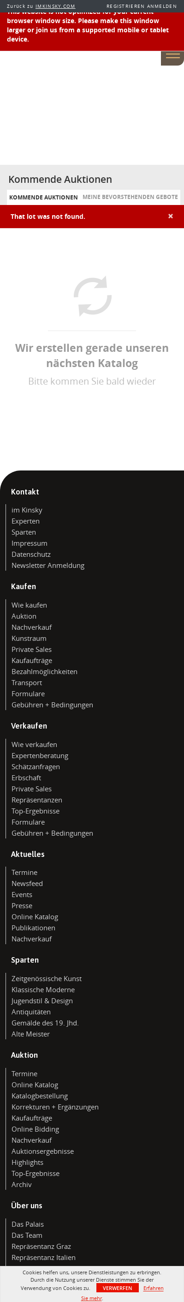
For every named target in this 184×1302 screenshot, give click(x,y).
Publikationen (33, 927)
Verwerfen (117, 1287)
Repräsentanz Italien (44, 1257)
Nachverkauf (32, 627)
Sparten (24, 531)
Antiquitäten (31, 1011)
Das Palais (28, 1224)
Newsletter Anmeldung (48, 565)
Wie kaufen (29, 604)
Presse (22, 905)
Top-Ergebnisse (35, 810)
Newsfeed (27, 883)
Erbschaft (26, 777)
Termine (24, 872)
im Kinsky (27, 509)
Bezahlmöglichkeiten (44, 671)
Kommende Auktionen (43, 197)
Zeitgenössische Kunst (47, 978)
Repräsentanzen (37, 799)
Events (22, 894)
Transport (27, 682)
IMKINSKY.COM (56, 6)
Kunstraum (29, 638)
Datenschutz (31, 554)
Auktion (24, 616)
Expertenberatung (40, 755)
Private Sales (32, 649)
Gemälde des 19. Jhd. (45, 1022)
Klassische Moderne (43, 989)
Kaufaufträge (32, 660)
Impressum (29, 543)
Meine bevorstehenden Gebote (130, 197)
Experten (26, 520)
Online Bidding (35, 1128)
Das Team (27, 1235)
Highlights (27, 1162)
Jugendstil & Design (42, 1000)
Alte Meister (31, 1033)
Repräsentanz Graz (41, 1246)
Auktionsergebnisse (43, 1151)
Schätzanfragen (36, 766)
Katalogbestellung (40, 1095)
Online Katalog (35, 916)
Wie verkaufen (34, 744)
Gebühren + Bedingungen (52, 704)
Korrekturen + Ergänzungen (55, 1106)
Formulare (28, 693)
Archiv (22, 1184)
